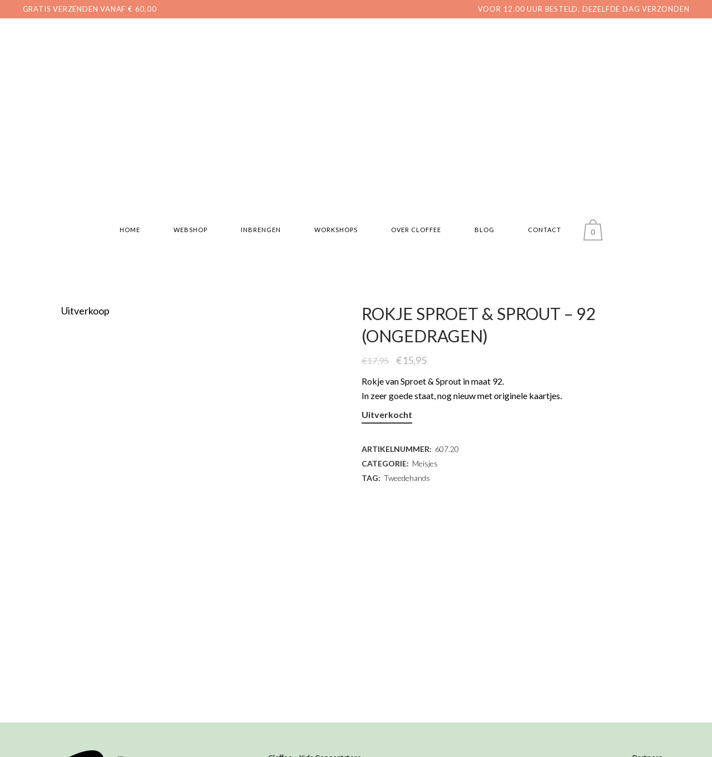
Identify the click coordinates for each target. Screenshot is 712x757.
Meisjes (425, 463)
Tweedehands (407, 478)
